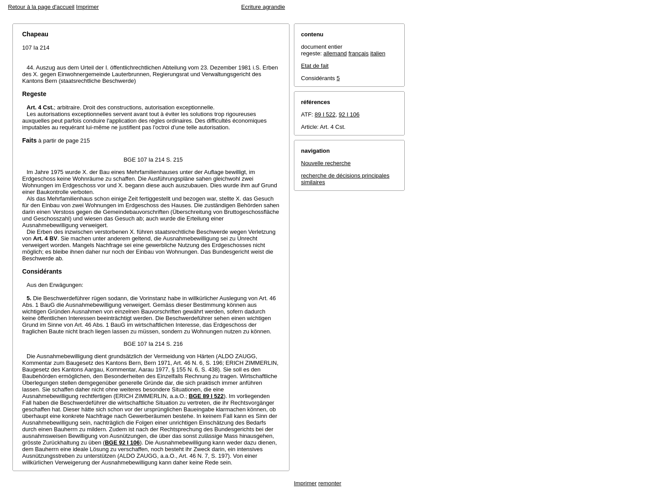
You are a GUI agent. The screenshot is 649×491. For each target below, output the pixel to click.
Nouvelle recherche (326, 163)
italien (377, 53)
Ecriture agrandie (263, 7)
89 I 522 (325, 114)
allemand (335, 53)
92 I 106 (349, 114)
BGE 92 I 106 (122, 442)
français (358, 53)
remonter (329, 483)
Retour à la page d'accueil (41, 7)
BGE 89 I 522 (206, 396)
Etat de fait (314, 65)
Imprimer (87, 7)
